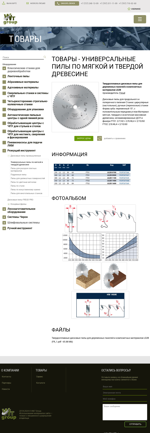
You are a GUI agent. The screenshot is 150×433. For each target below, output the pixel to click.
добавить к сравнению (114, 138)
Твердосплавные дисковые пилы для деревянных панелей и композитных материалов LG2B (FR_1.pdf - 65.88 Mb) (100, 340)
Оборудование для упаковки (25, 109)
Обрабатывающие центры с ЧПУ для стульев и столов (25, 124)
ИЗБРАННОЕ (136, 9)
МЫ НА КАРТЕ (11, 3)
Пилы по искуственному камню (25, 189)
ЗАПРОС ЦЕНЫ (84, 138)
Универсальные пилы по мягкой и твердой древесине (97, 66)
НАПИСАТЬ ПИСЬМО (37, 3)
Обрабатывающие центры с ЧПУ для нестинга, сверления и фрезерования (26, 134)
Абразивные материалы (23, 81)
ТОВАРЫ (64, 59)
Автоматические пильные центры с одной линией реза (25, 116)
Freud (122, 93)
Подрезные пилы (18, 174)
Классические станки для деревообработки (23, 70)
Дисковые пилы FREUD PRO (20, 200)
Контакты (6, 376)
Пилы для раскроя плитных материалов (24, 169)
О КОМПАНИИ (10, 370)
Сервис (39, 376)
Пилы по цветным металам (23, 182)
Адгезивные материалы (22, 87)
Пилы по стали (17, 186)
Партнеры (6, 383)
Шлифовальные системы (23, 222)
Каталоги (40, 383)
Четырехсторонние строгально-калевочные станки (27, 103)
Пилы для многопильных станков (26, 193)
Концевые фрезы (18, 204)
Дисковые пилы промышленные (26, 156)
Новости (6, 389)
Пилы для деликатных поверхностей (28, 178)
